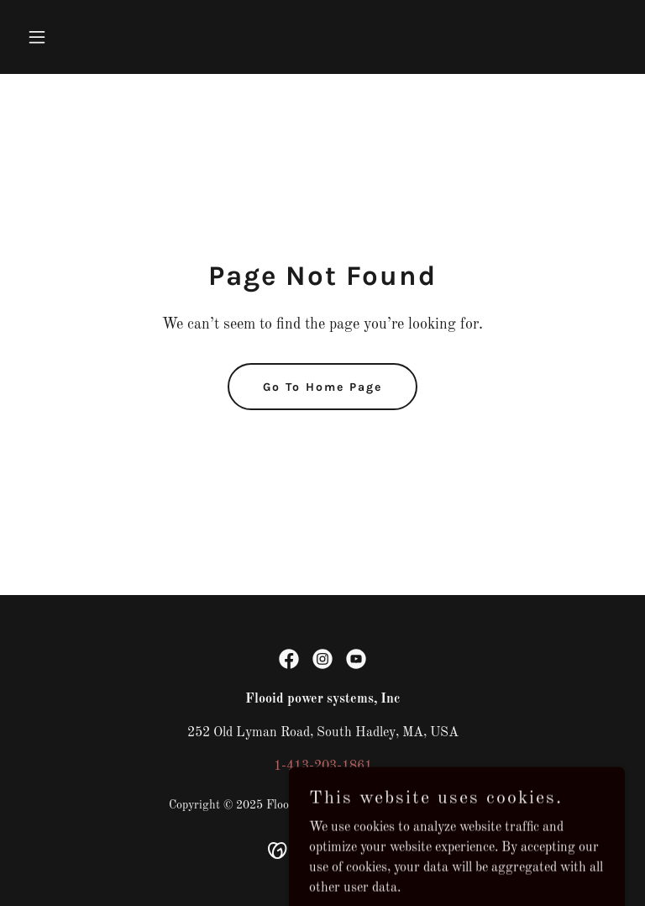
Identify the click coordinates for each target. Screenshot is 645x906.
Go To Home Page (322, 387)
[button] (65, 37)
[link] (289, 659)
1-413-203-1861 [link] (323, 766)
